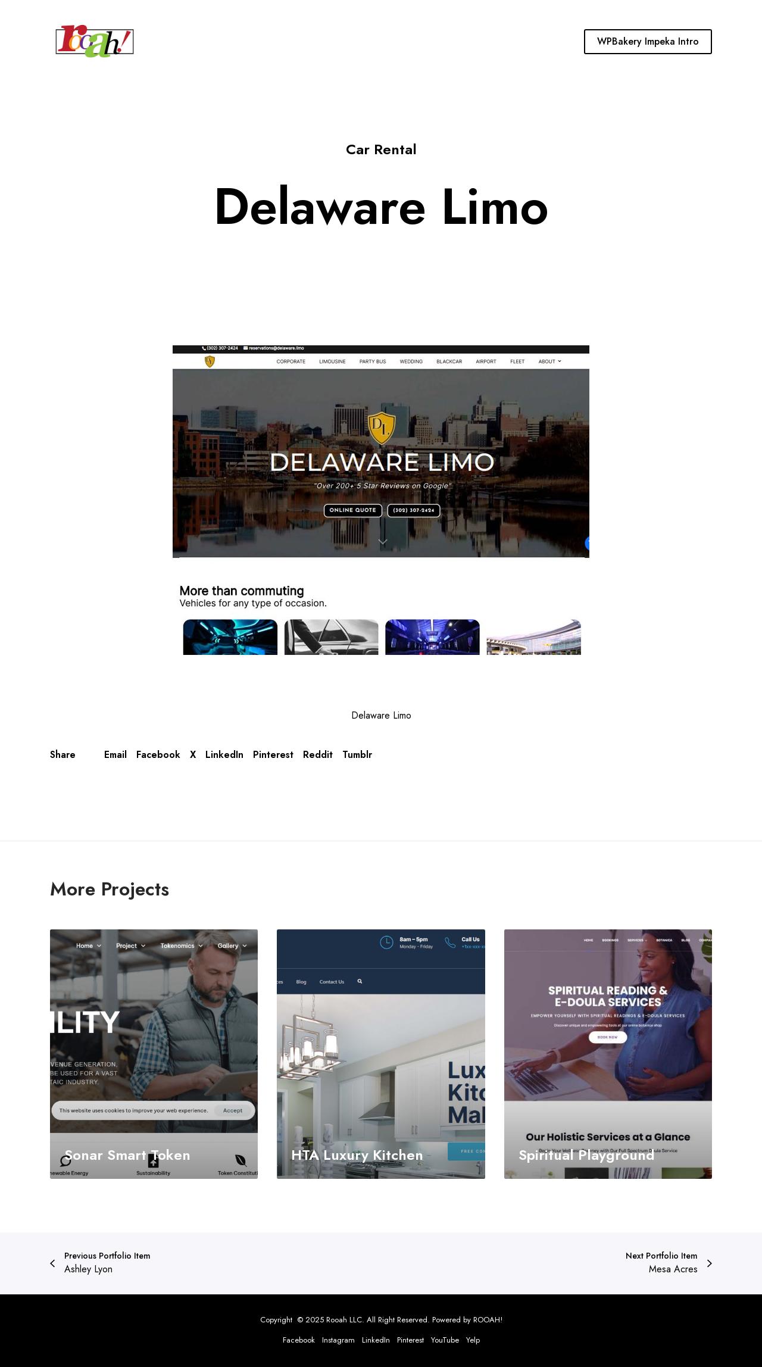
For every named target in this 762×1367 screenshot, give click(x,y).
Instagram (338, 1340)
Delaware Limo (381, 715)
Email (115, 754)
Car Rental (381, 149)
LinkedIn (224, 754)
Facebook (158, 754)
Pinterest (273, 754)
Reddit (318, 754)
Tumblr (357, 754)
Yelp (473, 1340)
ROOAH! (487, 1319)
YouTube (445, 1340)
